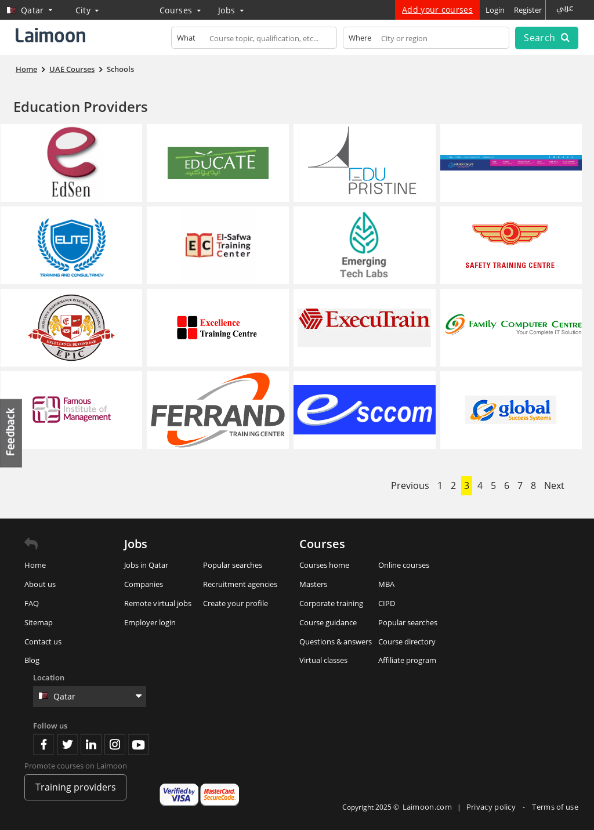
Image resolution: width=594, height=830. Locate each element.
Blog (31, 660)
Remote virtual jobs (157, 603)
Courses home (324, 565)
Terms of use (555, 807)
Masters (313, 584)
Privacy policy (492, 807)
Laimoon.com (427, 807)
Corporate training (331, 603)
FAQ (31, 603)
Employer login (150, 622)
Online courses (403, 565)
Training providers (75, 787)
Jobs (231, 10)
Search (546, 37)
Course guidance (328, 622)
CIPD (386, 603)
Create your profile (235, 603)
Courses (180, 10)
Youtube (138, 744)
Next (554, 485)
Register (528, 10)
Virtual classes (323, 660)
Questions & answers (335, 641)
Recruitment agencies (240, 584)
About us (40, 584)
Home (35, 565)
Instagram (114, 744)
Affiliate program (407, 660)
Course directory (407, 641)
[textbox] (254, 40)
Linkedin (91, 744)
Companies (143, 584)
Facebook (43, 744)
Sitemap (38, 622)
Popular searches (232, 565)
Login (495, 10)
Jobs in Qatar (146, 565)
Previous (410, 485)
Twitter (67, 744)
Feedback (11, 432)
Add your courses (437, 9)
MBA (386, 584)
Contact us (42, 641)
